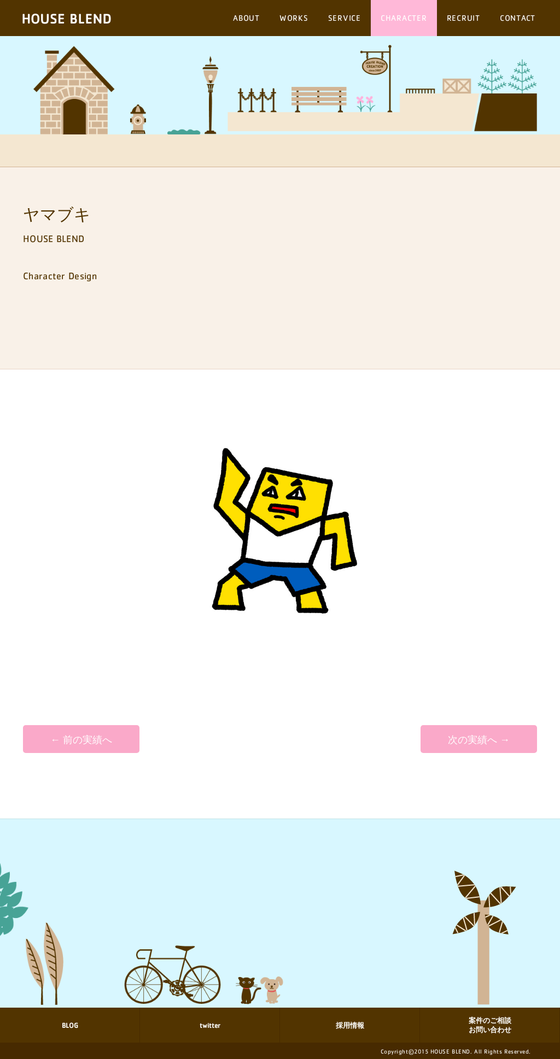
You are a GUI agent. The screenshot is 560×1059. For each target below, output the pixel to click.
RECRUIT (463, 17)
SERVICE (344, 17)
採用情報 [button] (350, 1025)
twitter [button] (210, 1025)
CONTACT (517, 17)
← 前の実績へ (81, 739)
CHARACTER (404, 17)
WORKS (293, 17)
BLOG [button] (70, 1025)
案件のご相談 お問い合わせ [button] (490, 1025)
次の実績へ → (479, 739)
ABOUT (246, 17)
